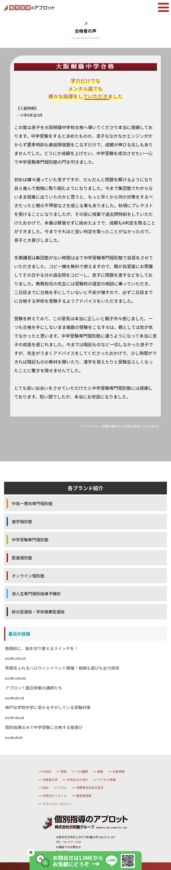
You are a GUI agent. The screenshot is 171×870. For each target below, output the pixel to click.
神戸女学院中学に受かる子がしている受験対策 (48, 707)
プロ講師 (82, 771)
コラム (62, 787)
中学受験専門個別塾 (30, 539)
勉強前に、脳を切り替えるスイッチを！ (41, 648)
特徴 (63, 771)
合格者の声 (50, 779)
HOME (47, 771)
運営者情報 (83, 795)
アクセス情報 (107, 779)
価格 (100, 771)
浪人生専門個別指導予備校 (36, 593)
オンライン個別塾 (28, 576)
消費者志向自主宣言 (90, 787)
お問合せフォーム (55, 795)
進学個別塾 (22, 521)
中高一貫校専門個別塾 (32, 503)
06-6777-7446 (72, 842)
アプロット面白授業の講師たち (33, 688)
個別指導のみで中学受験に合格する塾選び (44, 727)
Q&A (46, 787)
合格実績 (118, 771)
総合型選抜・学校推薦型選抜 (38, 612)
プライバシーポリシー (58, 804)
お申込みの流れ (77, 779)
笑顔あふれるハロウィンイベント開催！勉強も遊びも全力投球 (62, 668)
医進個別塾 (22, 558)
